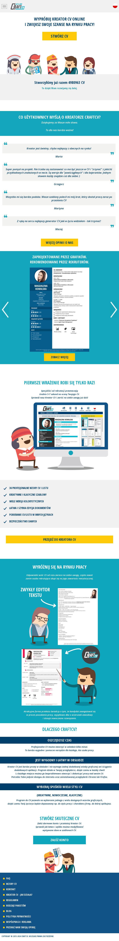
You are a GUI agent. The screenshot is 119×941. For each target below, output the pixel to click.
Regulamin (12, 900)
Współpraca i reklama (18, 922)
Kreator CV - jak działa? (19, 894)
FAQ (8, 878)
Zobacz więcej (59, 357)
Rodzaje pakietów (16, 905)
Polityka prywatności (18, 916)
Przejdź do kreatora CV (59, 539)
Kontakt (10, 889)
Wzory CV (11, 884)
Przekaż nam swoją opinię (20, 927)
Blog (8, 911)
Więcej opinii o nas (59, 242)
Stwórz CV (59, 36)
